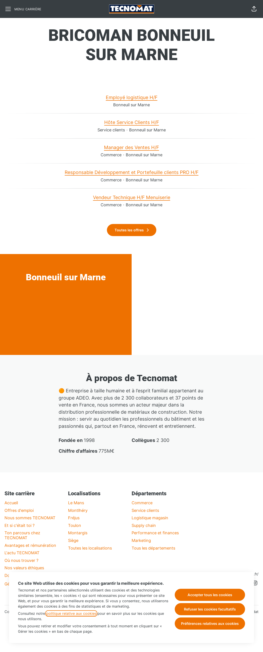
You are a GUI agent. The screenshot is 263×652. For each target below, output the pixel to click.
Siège (73, 540)
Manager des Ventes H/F (131, 147)
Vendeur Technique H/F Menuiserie (131, 197)
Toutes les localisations (90, 548)
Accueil (11, 502)
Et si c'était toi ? (19, 525)
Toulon (74, 525)
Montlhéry (78, 510)
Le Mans (76, 502)
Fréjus (74, 517)
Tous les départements (153, 548)
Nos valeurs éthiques (24, 567)
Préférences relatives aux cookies (210, 623)
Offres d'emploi (19, 510)
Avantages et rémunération (30, 545)
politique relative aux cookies (71, 613)
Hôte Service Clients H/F (131, 122)
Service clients (145, 510)
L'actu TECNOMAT (22, 552)
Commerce (142, 502)
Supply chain (144, 525)
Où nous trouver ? (21, 560)
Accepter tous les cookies (210, 595)
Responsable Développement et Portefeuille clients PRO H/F (132, 172)
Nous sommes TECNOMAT (29, 517)
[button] (254, 9)
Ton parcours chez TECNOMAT (22, 535)
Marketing (141, 540)
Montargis (77, 532)
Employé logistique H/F (131, 97)
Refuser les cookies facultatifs (210, 609)
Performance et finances (155, 532)
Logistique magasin (150, 517)
